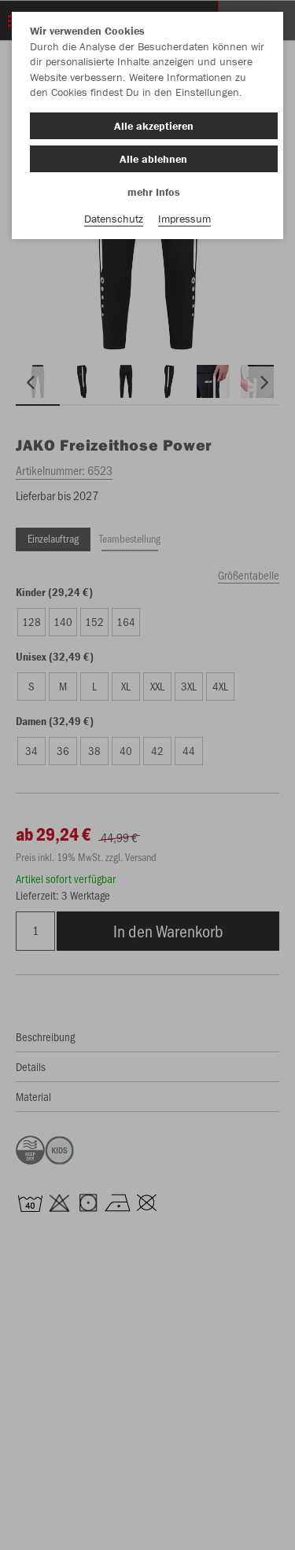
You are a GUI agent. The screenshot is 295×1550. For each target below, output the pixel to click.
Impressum (184, 219)
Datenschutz (113, 219)
